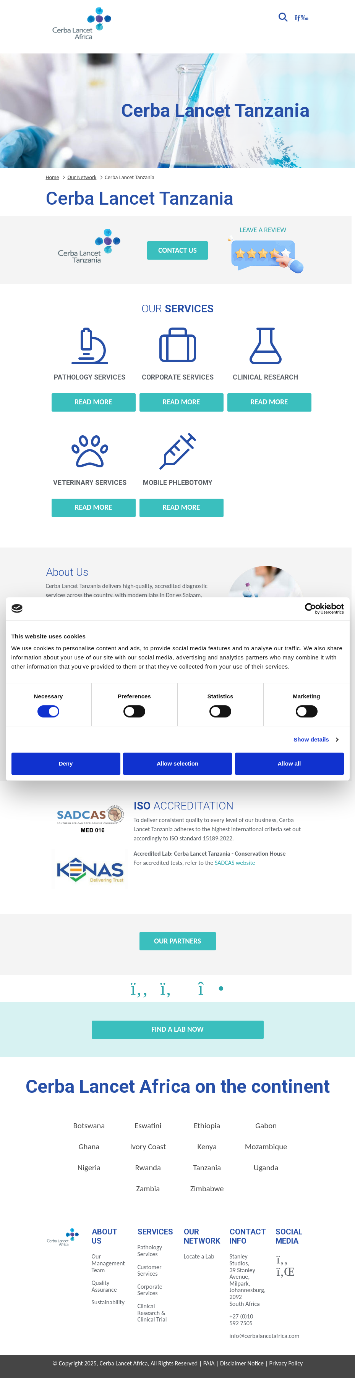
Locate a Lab (199, 1256)
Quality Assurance (104, 1286)
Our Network (81, 177)
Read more (93, 401)
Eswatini (148, 1126)
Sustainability (108, 1302)
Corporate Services (150, 1290)
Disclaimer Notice (242, 1363)
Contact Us (177, 250)
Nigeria (89, 1168)
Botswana (89, 1126)
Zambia (148, 1189)
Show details (311, 739)
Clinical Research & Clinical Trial (152, 1312)
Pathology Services (150, 1251)
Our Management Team (108, 1263)
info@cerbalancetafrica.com (265, 1335)
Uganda (266, 1168)
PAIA (209, 1363)
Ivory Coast (148, 1147)
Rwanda (148, 1168)
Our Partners (177, 941)
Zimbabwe (207, 1189)
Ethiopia (207, 1126)
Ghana (88, 1147)
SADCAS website (235, 862)
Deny (66, 763)
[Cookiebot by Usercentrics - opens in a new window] (310, 608)
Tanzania (207, 1168)
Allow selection (177, 763)
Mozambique (266, 1147)
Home (52, 177)
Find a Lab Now (177, 1029)
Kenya (207, 1147)
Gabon (266, 1126)
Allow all (289, 763)
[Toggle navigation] (300, 16)
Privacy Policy (286, 1363)
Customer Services (150, 1270)
